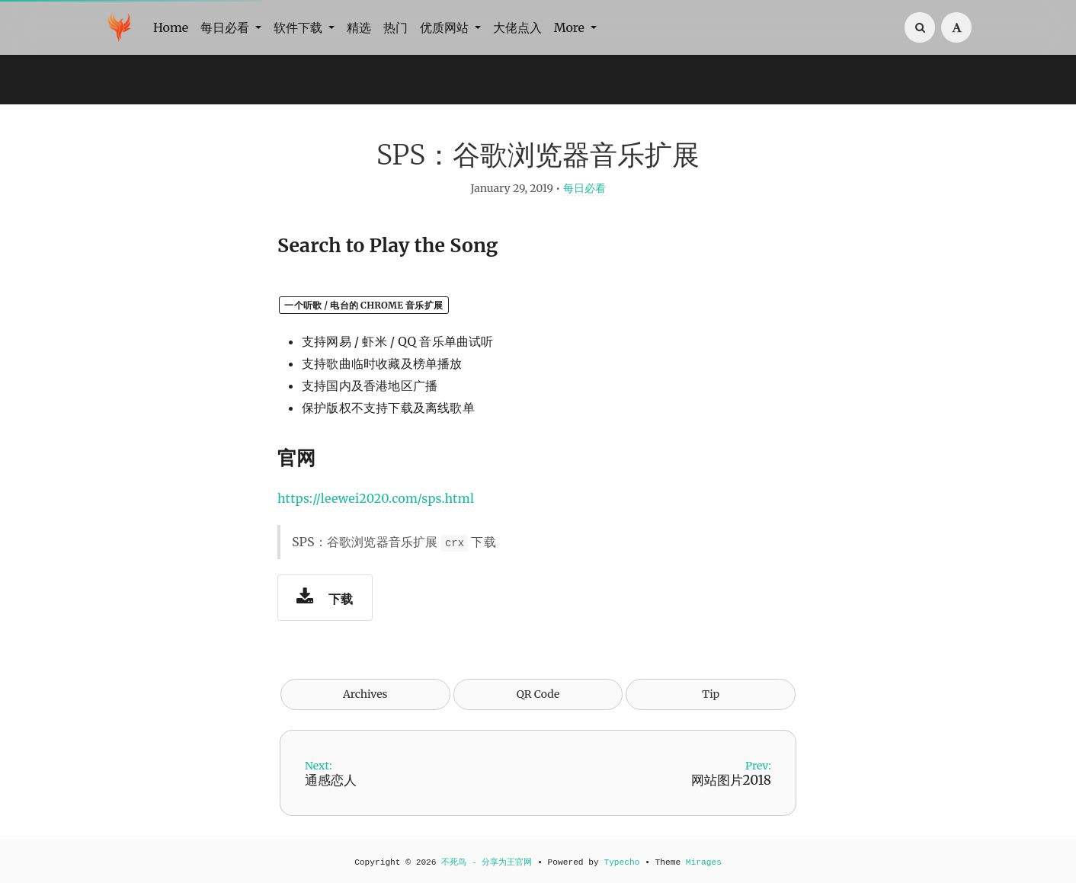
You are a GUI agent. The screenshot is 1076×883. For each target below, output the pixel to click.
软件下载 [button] (299, 27)
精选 (359, 27)
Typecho (621, 862)
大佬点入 (517, 27)
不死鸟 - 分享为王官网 (486, 862)
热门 (395, 27)
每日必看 (584, 188)
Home (170, 27)
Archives (365, 694)
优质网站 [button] (446, 27)
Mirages (704, 862)
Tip (710, 694)
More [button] (571, 27)
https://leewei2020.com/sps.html (375, 498)
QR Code (538, 694)
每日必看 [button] (226, 27)
